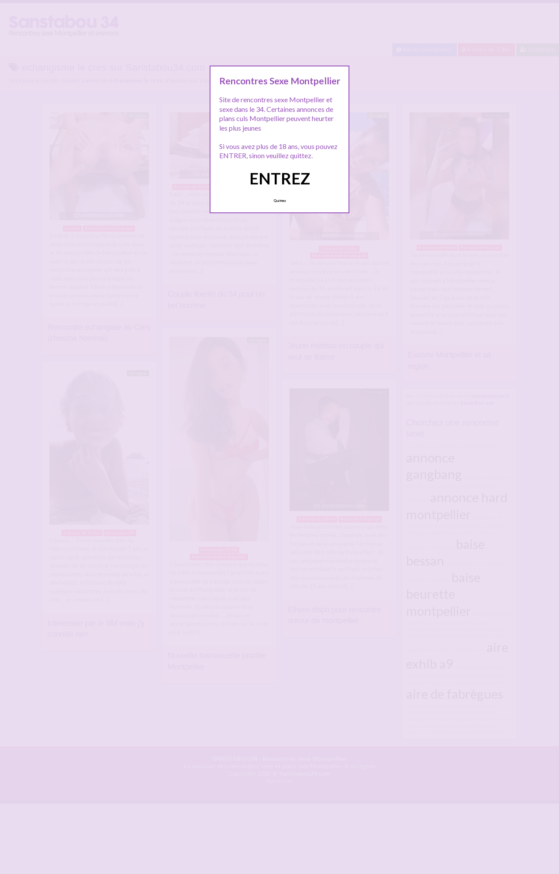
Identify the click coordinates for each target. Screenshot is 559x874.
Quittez (279, 200)
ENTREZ (279, 178)
